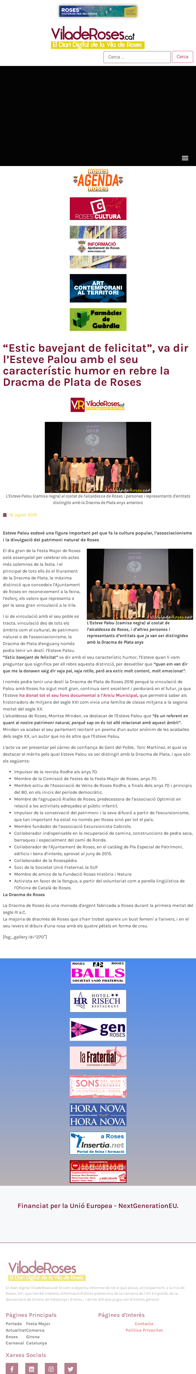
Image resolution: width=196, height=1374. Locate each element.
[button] (185, 158)
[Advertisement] (98, 110)
